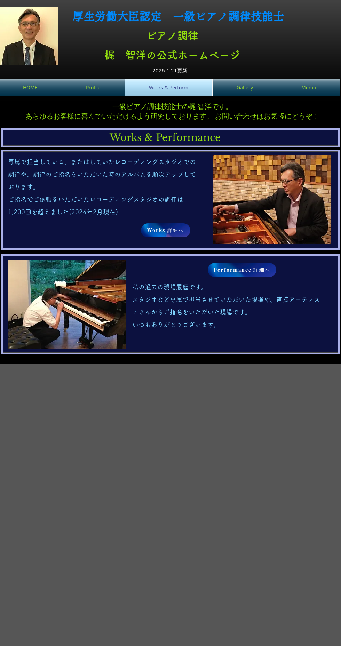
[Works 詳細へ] (165, 230)
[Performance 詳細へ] (242, 270)
